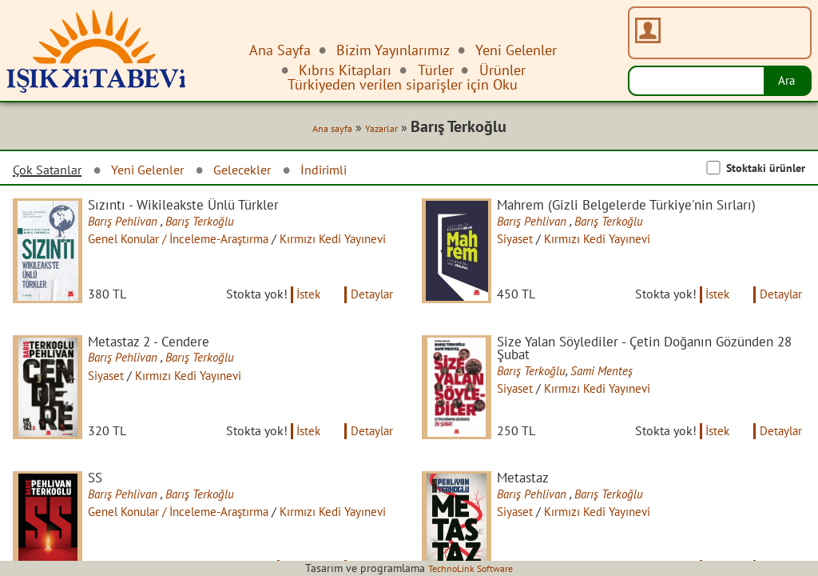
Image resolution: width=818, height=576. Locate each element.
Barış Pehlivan (134, 224)
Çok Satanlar (51, 172)
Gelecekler (262, 171)
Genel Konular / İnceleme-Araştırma (194, 242)
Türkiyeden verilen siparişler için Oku (403, 84)
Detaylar (369, 306)
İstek (301, 306)
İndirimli (350, 171)
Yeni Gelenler (160, 171)
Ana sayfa (323, 129)
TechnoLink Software (470, 568)
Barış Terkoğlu (212, 224)
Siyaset (524, 242)
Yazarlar (378, 129)
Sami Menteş (613, 386)
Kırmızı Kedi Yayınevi (610, 242)
